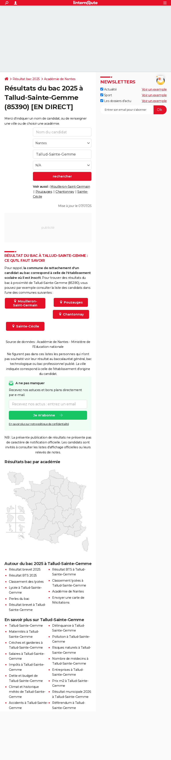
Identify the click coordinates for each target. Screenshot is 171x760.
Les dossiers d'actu (115, 101)
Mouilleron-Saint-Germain (70, 187)
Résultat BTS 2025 (23, 575)
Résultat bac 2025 (26, 79)
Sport (106, 95)
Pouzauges (44, 192)
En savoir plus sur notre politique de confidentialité (39, 423)
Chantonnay (64, 192)
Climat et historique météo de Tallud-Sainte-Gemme (27, 692)
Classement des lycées (26, 582)
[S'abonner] (133, 109)
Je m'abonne (44, 415)
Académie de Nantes (60, 79)
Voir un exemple (154, 89)
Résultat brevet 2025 (24, 569)
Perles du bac (19, 599)
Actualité (108, 89)
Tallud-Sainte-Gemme (26, 626)
